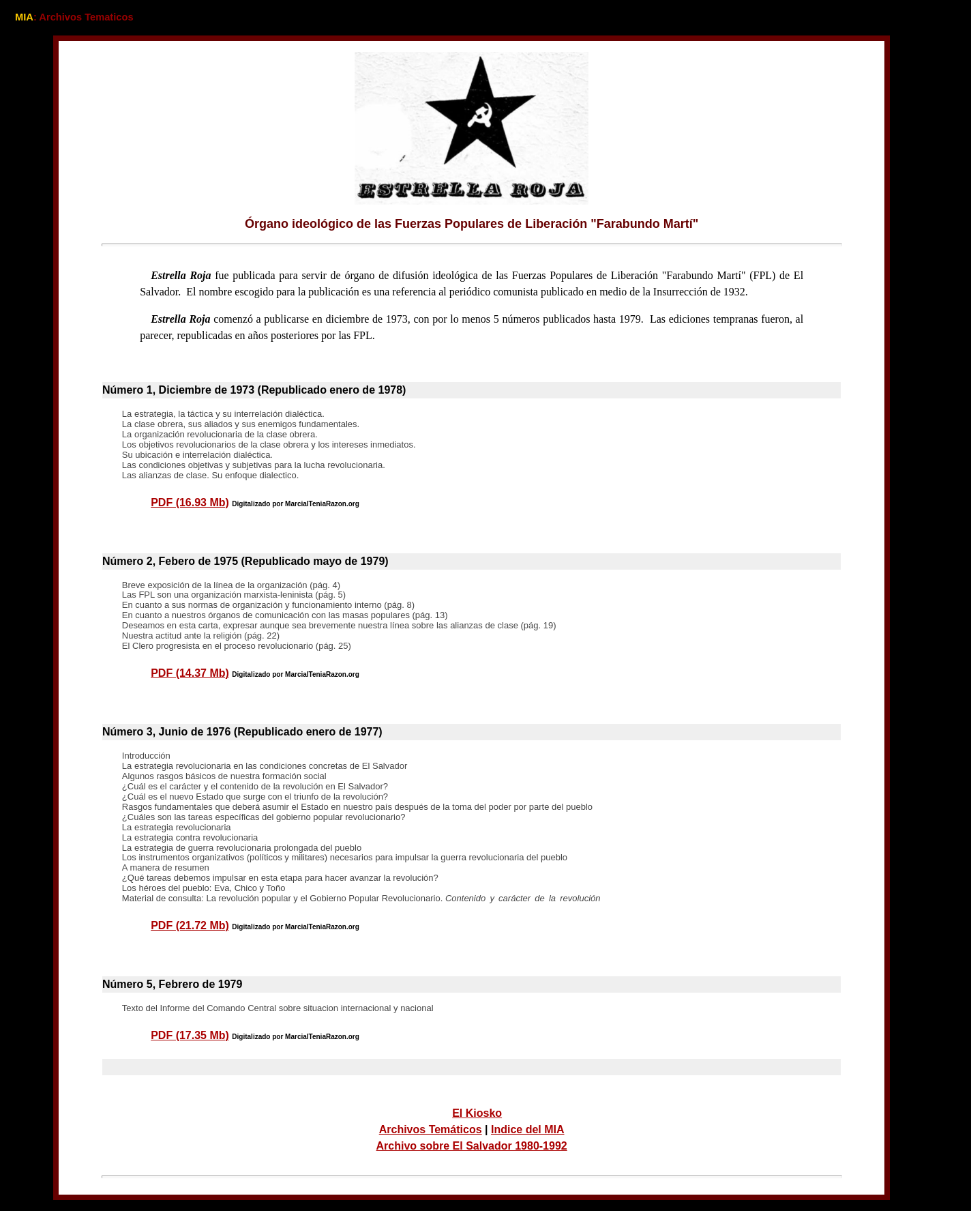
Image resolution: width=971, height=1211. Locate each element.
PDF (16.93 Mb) (190, 502)
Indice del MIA (528, 1129)
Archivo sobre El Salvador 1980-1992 (471, 1146)
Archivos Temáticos (430, 1129)
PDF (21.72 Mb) (190, 925)
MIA (24, 17)
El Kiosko (477, 1113)
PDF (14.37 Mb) (190, 673)
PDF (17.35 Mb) (190, 1035)
